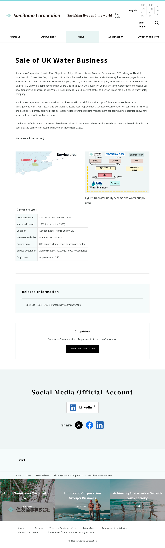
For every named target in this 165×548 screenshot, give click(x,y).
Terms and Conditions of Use (63, 527)
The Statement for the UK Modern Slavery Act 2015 (70, 532)
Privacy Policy (89, 527)
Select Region (142, 24)
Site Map (39, 527)
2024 (20, 459)
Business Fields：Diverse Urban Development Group (53, 304)
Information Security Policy (114, 527)
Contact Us (23, 527)
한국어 (158, 11)
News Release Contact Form (82, 348)
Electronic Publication (28, 532)
